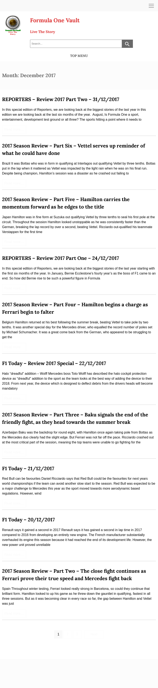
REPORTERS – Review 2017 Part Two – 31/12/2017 (60, 99)
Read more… (14, 129)
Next (94, 634)
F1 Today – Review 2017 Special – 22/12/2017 (54, 363)
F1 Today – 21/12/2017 (28, 468)
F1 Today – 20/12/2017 (28, 519)
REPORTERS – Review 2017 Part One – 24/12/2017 (60, 258)
